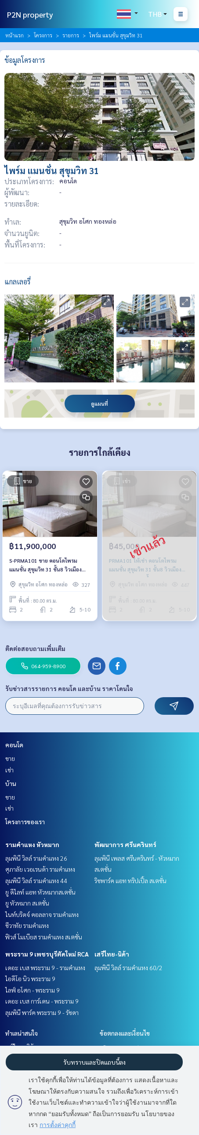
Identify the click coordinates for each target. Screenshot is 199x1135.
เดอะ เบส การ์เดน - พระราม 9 (42, 1001)
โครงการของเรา (25, 822)
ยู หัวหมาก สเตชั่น (27, 903)
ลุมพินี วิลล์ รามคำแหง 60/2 (128, 967)
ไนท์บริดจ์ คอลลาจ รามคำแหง (42, 914)
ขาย (10, 758)
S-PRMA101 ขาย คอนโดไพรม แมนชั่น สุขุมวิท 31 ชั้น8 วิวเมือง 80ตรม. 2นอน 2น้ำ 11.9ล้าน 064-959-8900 (47, 565)
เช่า (9, 770)
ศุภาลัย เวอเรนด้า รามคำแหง (40, 869)
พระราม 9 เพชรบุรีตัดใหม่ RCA (47, 954)
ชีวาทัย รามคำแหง (27, 925)
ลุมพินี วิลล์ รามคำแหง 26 (36, 858)
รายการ (70, 35)
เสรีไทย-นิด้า (111, 954)
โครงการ (43, 35)
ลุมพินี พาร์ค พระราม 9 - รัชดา (42, 1012)
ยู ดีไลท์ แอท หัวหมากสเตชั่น (40, 892)
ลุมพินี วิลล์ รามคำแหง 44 (36, 880)
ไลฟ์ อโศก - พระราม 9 (32, 990)
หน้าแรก (14, 35)
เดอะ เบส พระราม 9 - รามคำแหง (45, 967)
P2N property (30, 14)
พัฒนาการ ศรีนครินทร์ (125, 844)
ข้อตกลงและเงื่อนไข (125, 1033)
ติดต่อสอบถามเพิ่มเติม (35, 648)
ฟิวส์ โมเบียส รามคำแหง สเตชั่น (43, 937)
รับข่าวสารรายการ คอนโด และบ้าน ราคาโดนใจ (69, 688)
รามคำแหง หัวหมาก (32, 844)
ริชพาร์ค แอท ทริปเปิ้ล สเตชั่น (130, 880)
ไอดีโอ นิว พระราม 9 (30, 978)
